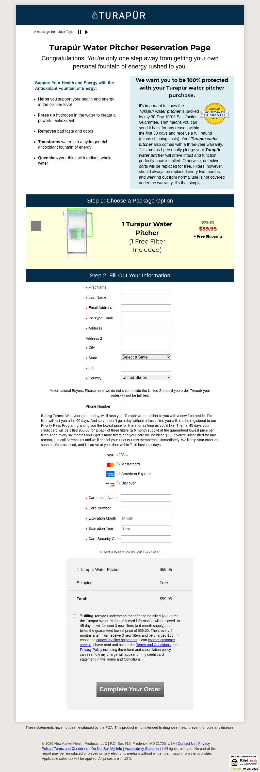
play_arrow (86, 32)
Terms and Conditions (153, 645)
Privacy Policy (91, 650)
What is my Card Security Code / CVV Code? (131, 551)
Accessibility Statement (143, 749)
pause (79, 32)
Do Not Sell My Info (106, 749)
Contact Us (186, 743)
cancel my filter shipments (116, 640)
